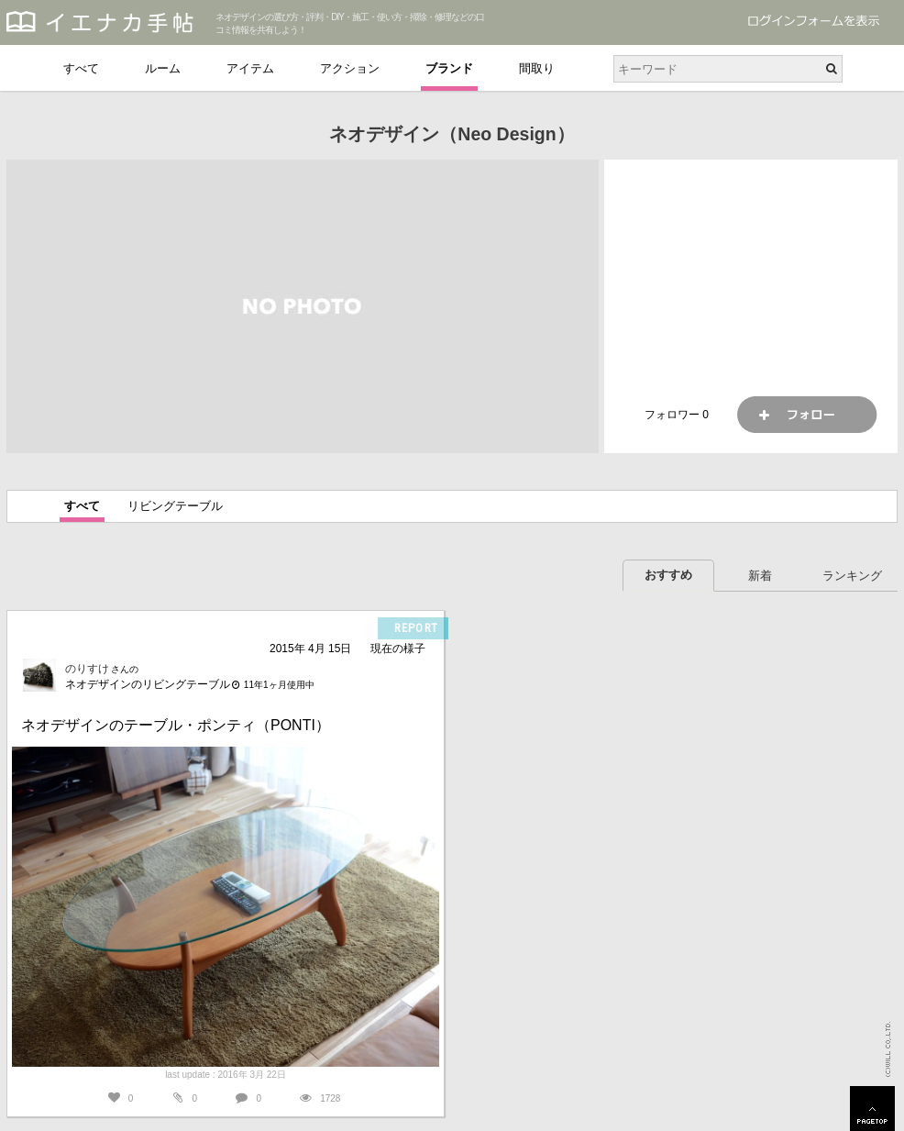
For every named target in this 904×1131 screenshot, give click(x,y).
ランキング (852, 575)
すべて (81, 68)
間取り (537, 68)
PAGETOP (872, 1108)
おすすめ (668, 575)
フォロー (806, 414)
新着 (760, 575)
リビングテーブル (175, 506)
